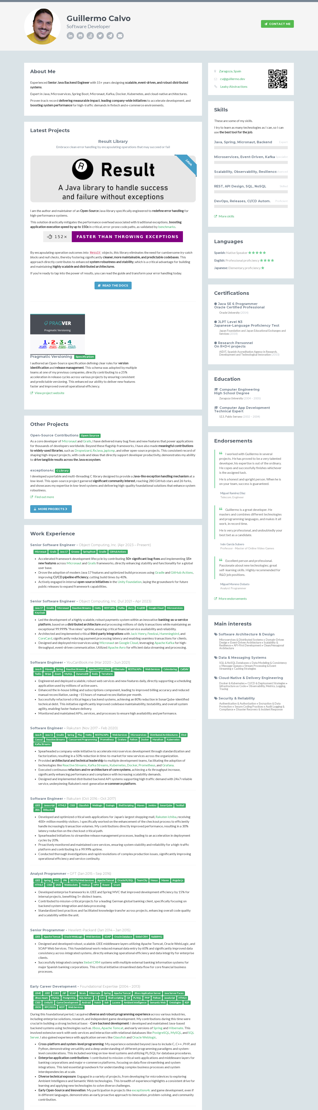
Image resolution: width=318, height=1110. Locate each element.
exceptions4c (42, 429)
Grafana (168, 724)
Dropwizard (83, 409)
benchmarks (166, 227)
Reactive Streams (74, 724)
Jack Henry (138, 592)
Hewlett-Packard (82, 889)
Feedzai (152, 592)
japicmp (109, 409)
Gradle (159, 531)
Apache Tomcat (112, 987)
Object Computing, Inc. (98, 504)
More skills (224, 216)
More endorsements (230, 598)
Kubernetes (118, 724)
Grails (87, 400)
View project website (104, 352)
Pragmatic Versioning (108, 315)
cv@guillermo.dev (232, 79)
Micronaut (69, 400)
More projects (50, 468)
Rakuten (74, 687)
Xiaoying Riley (162, 1105)
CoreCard (45, 597)
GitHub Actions (182, 531)
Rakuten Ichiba (166, 776)
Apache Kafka (164, 602)
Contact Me (277, 24)
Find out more (42, 456)
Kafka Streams (98, 724)
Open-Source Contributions (54, 394)
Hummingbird (169, 592)
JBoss (96, 987)
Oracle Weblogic (144, 996)
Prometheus (147, 724)
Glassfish (119, 996)
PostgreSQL (160, 991)
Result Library (113, 141)
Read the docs (113, 285)
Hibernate (176, 987)
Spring (158, 987)
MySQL (176, 991)
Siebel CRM (92, 921)
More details (49, 1073)
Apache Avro (117, 606)
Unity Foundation (130, 540)
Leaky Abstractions (233, 86)
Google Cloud (128, 602)
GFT (73, 833)
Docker (132, 724)
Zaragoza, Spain (230, 71)
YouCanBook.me (80, 621)
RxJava (98, 409)
